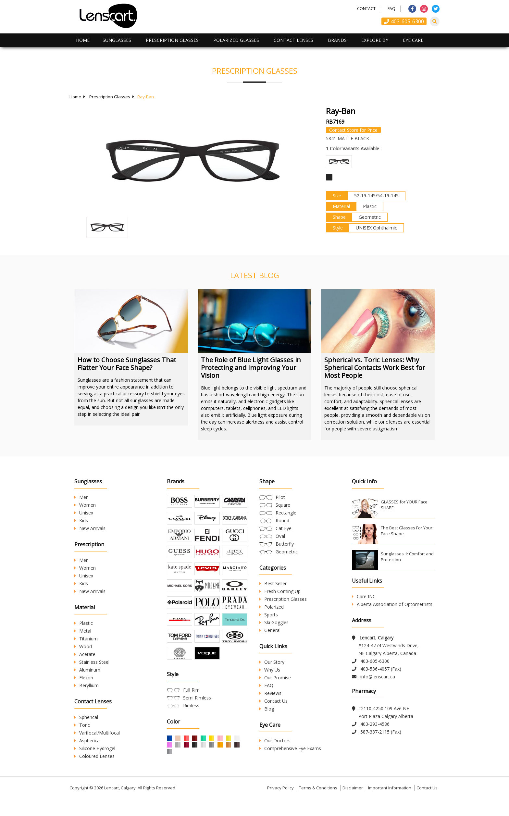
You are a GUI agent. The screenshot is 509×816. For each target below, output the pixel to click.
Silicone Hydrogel (94, 748)
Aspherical (87, 740)
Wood (83, 646)
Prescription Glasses (172, 40)
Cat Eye (284, 528)
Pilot (280, 497)
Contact (366, 8)
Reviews (270, 693)
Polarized (271, 607)
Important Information (389, 804)
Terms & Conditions (318, 804)
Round (282, 520)
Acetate (84, 654)
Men (81, 497)
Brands (337, 40)
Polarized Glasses (236, 40)
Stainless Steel (91, 662)
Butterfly (285, 544)
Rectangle (286, 513)
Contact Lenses (293, 40)
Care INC (364, 596)
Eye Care (413, 40)
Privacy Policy (280, 804)
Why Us (269, 670)
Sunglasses (117, 40)
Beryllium (86, 685)
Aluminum (87, 670)
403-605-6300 (404, 21)
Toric (82, 725)
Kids (81, 520)
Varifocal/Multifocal (97, 733)
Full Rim (191, 713)
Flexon (83, 677)
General (269, 630)
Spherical (86, 717)
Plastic (83, 623)
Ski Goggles (274, 622)
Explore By (374, 40)
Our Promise (275, 677)
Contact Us (273, 701)
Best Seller (273, 583)
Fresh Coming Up (280, 591)
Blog (266, 709)
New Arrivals (90, 528)
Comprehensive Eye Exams (290, 748)
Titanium (86, 639)
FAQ (391, 8)
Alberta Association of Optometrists (392, 604)
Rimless (191, 728)
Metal (82, 631)
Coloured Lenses (94, 756)
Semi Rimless (197, 720)
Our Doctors (275, 740)
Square (283, 505)
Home (83, 40)
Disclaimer (352, 804)
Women (85, 505)
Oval (280, 536)
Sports (268, 615)
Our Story (271, 662)
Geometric (287, 552)
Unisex (83, 513)
